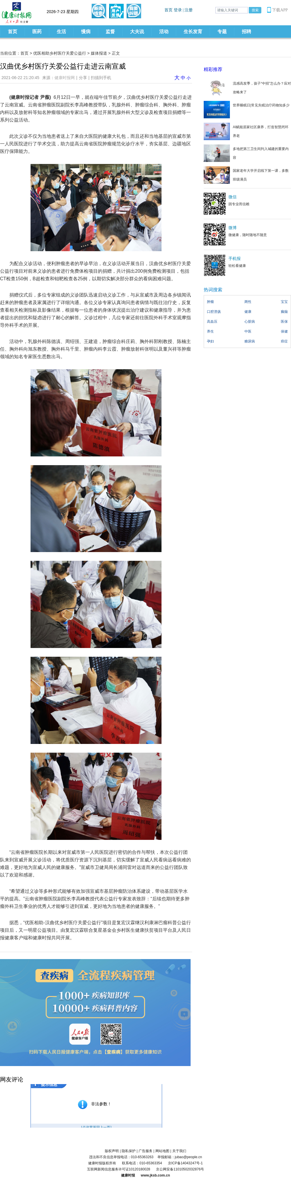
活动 (163, 31)
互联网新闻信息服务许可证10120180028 (118, 1169)
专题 (222, 31)
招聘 (246, 31)
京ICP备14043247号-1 (185, 1163)
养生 (210, 331)
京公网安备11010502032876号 (180, 1169)
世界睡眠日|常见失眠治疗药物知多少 (261, 105)
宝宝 (284, 302)
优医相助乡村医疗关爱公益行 (59, 53)
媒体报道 (99, 53)
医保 (284, 321)
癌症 (284, 341)
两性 (247, 302)
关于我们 (179, 1151)
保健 (284, 331)
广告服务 (145, 1151)
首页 (12, 31)
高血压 (212, 321)
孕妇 (210, 341)
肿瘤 (210, 302)
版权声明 (112, 1151)
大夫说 (137, 31)
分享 (83, 77)
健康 (247, 312)
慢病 (86, 31)
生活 (61, 31)
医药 (37, 31)
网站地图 (162, 1151)
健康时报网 (64, 77)
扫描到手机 (101, 77)
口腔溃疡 (214, 312)
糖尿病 (249, 341)
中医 (247, 331)
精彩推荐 (213, 69)
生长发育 (193, 31)
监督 (110, 31)
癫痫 (284, 312)
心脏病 (249, 321)
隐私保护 (129, 1151)
